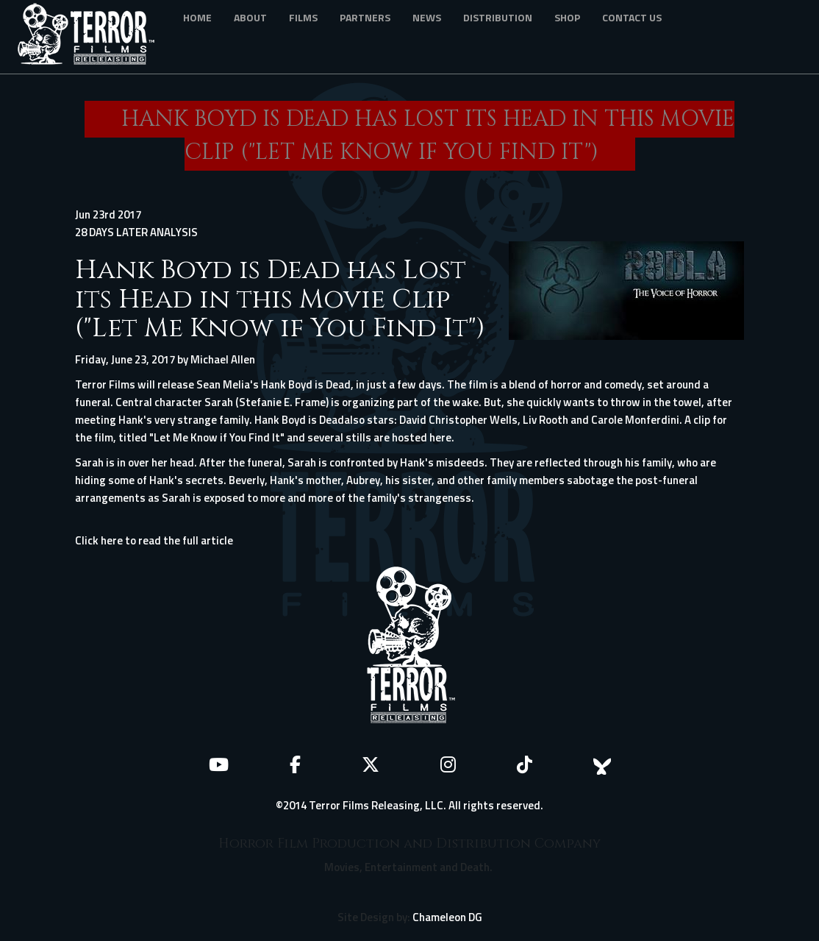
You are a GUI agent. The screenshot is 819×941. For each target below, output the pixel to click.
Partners (365, 17)
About (250, 17)
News (426, 17)
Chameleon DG (447, 917)
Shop (567, 17)
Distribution (497, 17)
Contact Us (632, 17)
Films (303, 17)
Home (197, 17)
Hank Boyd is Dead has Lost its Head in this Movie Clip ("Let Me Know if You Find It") (280, 299)
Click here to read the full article (154, 540)
